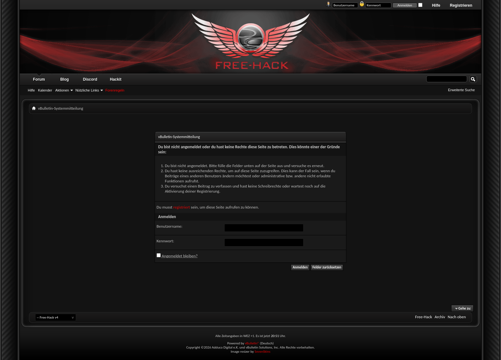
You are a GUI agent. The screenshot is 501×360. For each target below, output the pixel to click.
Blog (64, 79)
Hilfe (436, 5)
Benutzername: (169, 226)
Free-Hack (423, 316)
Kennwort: (165, 241)
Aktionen (62, 90)
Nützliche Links (87, 90)
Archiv (440, 316)
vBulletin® (252, 343)
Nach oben (457, 316)
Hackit (115, 79)
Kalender (45, 90)
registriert (181, 207)
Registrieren (461, 5)
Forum (39, 79)
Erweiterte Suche (461, 90)
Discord (90, 79)
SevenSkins (262, 351)
